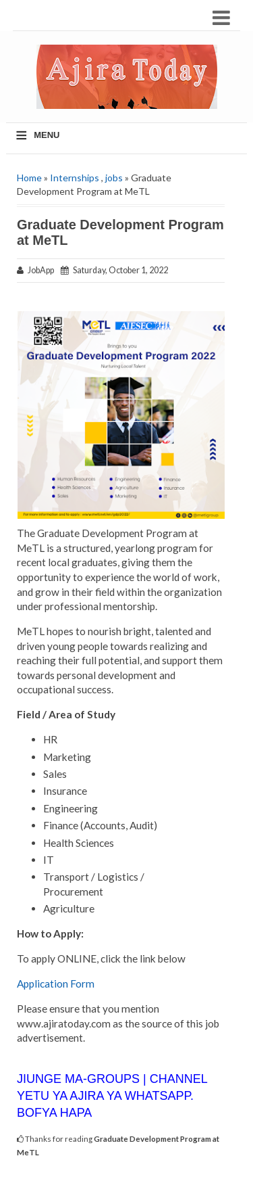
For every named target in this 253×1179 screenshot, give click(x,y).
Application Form (55, 983)
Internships (74, 177)
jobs (114, 177)
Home (29, 177)
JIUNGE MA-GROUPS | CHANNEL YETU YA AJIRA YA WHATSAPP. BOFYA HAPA (112, 1095)
